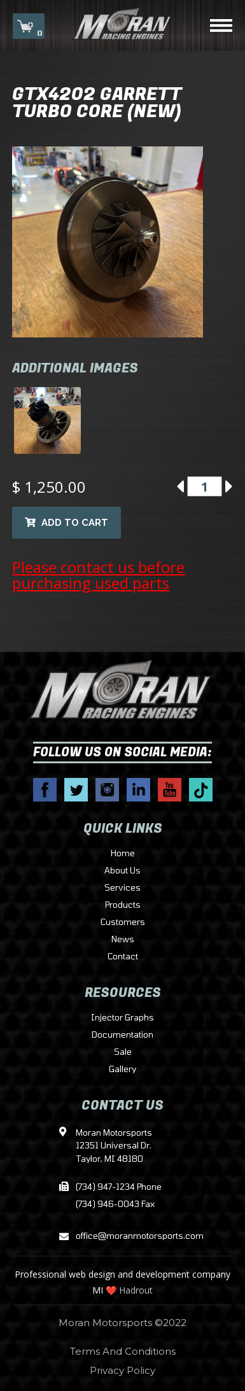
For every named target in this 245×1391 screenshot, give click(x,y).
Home (123, 853)
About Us (122, 870)
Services (122, 888)
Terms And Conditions (123, 1351)
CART (29, 27)
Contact (123, 956)
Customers (123, 922)
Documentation (122, 1035)
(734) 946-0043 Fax (115, 1204)
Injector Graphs (122, 1017)
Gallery (122, 1069)
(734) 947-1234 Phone (119, 1187)
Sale (123, 1052)
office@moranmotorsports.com (122, 1236)
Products (123, 905)
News (122, 939)
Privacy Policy (122, 1370)
